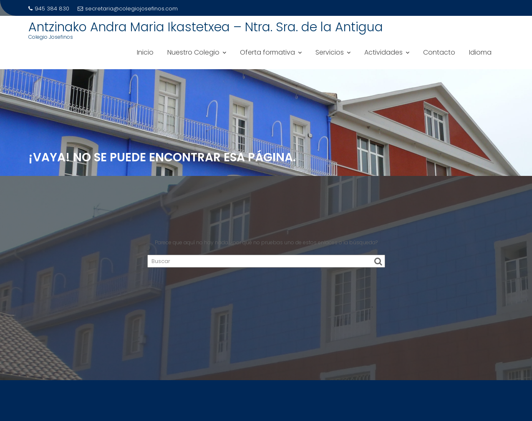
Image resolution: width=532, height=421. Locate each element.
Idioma (480, 52)
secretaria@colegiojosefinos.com (128, 9)
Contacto (439, 52)
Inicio (145, 52)
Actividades (383, 52)
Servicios (329, 52)
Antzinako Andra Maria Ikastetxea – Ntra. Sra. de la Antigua (205, 27)
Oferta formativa (267, 52)
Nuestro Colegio (193, 52)
